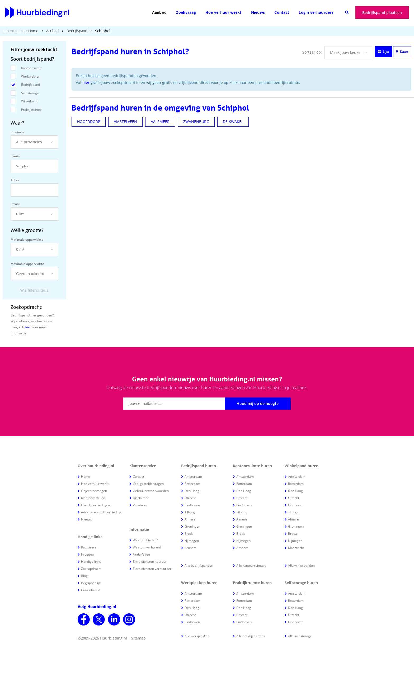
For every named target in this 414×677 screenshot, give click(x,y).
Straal (15, 204)
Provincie (17, 132)
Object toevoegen (94, 491)
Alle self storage (300, 636)
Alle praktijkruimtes (250, 636)
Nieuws (258, 12)
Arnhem (190, 548)
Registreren (89, 547)
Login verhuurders (316, 12)
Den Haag (192, 491)
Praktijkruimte (31, 109)
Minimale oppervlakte (27, 239)
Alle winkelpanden (301, 565)
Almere (190, 519)
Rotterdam (192, 483)
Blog (84, 576)
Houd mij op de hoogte (258, 403)
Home (33, 30)
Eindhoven (192, 505)
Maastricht (296, 548)
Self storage (30, 93)
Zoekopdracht (91, 568)
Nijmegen (192, 540)
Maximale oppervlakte (27, 264)
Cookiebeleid (90, 590)
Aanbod (159, 12)
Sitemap (138, 638)
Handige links (91, 561)
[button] (34, 142)
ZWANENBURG (196, 121)
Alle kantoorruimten (251, 565)
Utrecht (190, 498)
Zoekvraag (186, 12)
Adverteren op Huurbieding (101, 512)
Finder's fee (141, 554)
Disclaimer (141, 498)
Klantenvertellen (93, 498)
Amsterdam (193, 476)
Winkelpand (29, 101)
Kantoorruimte (32, 68)
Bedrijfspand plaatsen (382, 12)
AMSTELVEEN (125, 121)
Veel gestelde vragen (148, 483)
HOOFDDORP (88, 121)
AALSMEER (160, 121)
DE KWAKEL (233, 121)
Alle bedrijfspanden (199, 565)
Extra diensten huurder (150, 561)
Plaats (15, 156)
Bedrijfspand (77, 30)
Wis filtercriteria (34, 290)
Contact (281, 12)
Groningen (192, 526)
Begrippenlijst (91, 583)
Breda (189, 533)
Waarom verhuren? (147, 547)
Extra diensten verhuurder (152, 568)
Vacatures (140, 505)
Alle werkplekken (197, 636)
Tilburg (190, 512)
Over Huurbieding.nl (96, 505)
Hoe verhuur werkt (223, 12)
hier (28, 327)
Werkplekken (30, 76)
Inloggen (87, 554)
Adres (15, 180)
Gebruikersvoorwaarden (151, 491)
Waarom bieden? (145, 540)
